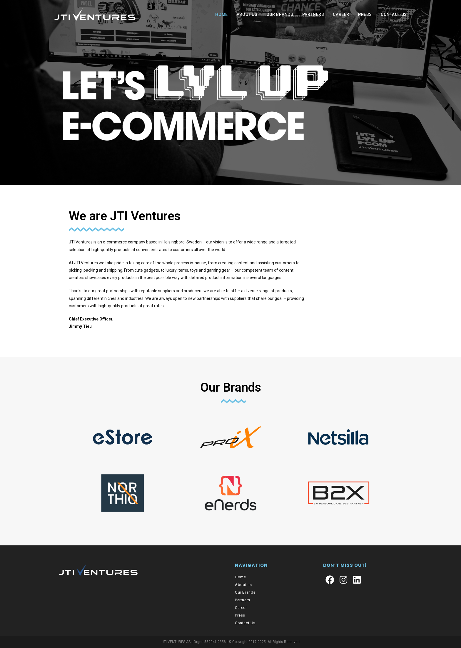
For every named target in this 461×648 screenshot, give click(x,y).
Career (241, 607)
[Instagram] (343, 580)
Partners (242, 600)
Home (240, 577)
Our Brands (230, 387)
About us (243, 584)
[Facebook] (330, 580)
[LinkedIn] (357, 580)
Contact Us (245, 623)
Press (240, 615)
